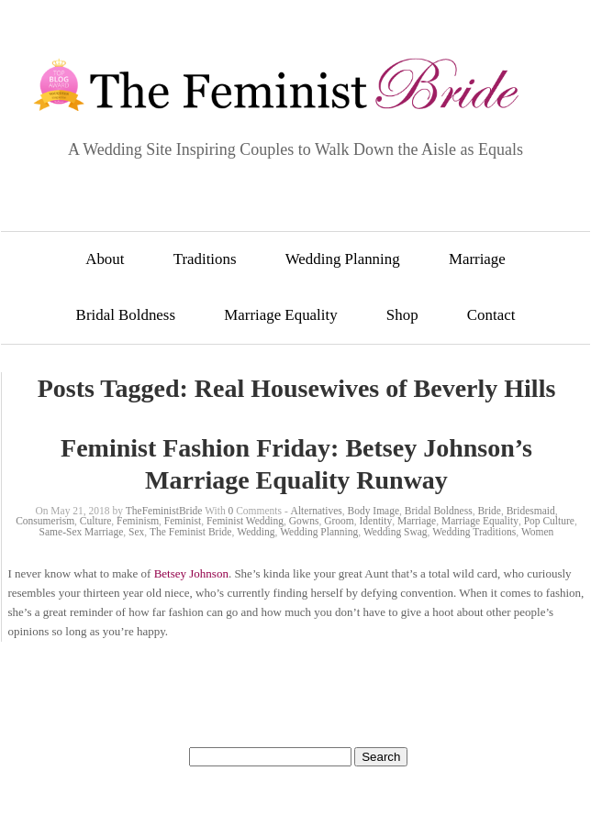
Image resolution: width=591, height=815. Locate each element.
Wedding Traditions (474, 531)
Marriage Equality (280, 315)
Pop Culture (549, 520)
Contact (491, 315)
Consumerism (45, 520)
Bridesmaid (531, 510)
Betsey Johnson (191, 573)
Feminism (138, 520)
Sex (136, 531)
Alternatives (316, 510)
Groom (339, 520)
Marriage (477, 259)
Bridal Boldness (125, 315)
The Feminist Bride (190, 531)
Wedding (255, 531)
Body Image (374, 510)
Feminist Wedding (245, 520)
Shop (402, 315)
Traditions (205, 259)
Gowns (304, 520)
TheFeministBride (164, 510)
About (104, 259)
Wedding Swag (395, 531)
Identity (375, 520)
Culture (96, 520)
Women (537, 531)
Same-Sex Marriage (81, 531)
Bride (489, 510)
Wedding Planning (342, 259)
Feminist (182, 520)
